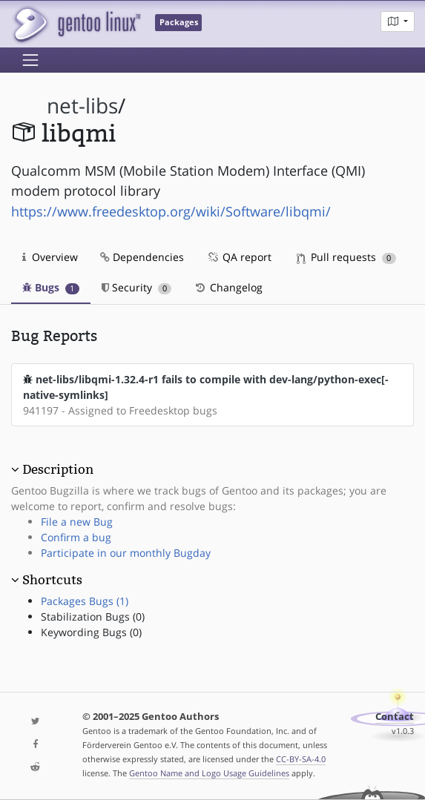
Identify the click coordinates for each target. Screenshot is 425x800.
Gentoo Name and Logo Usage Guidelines (209, 772)
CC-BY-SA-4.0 (301, 758)
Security (137, 287)
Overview (50, 257)
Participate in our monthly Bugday (126, 553)
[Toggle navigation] (30, 60)
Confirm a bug (76, 537)
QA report (238, 257)
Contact (394, 716)
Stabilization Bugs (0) (93, 616)
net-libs (82, 105)
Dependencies (142, 257)
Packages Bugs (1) (84, 601)
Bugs (50, 287)
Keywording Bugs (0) (91, 632)
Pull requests (346, 257)
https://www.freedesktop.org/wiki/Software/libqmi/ (171, 211)
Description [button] (57, 469)
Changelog (228, 287)
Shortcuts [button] (52, 579)
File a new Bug (77, 522)
